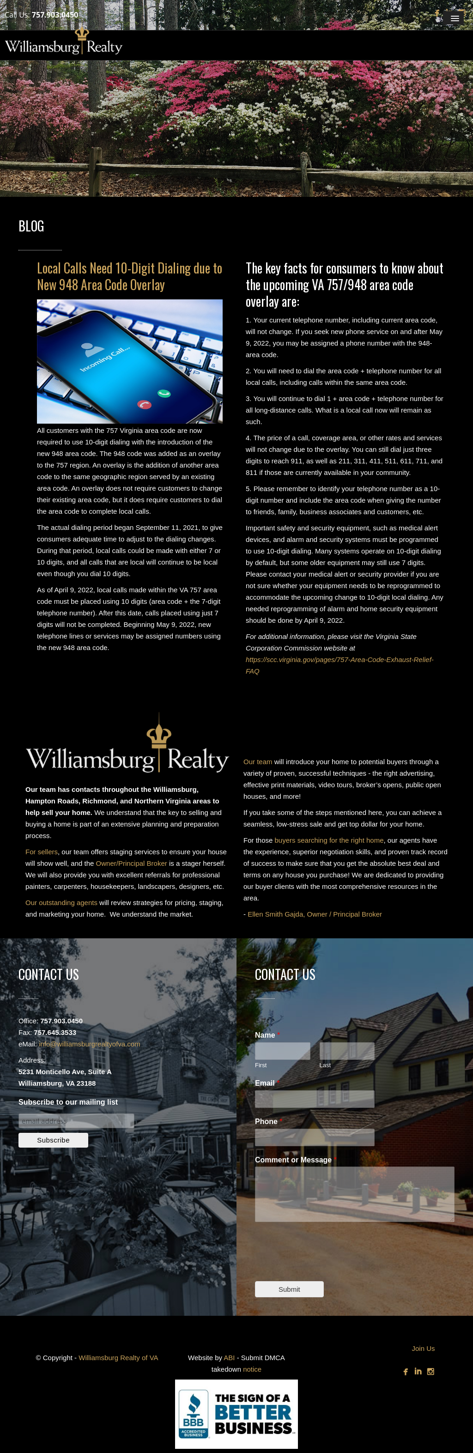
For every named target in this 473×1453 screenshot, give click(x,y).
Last (325, 1065)
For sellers (41, 852)
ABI (229, 1358)
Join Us (423, 1348)
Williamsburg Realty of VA (118, 1358)
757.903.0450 (55, 15)
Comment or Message (296, 1160)
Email (267, 1083)
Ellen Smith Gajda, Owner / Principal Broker (315, 914)
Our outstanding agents (61, 902)
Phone (269, 1121)
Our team (258, 762)
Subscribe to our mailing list (68, 1102)
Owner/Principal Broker (131, 863)
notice (252, 1369)
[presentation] (325, 1266)
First (261, 1065)
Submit (289, 1289)
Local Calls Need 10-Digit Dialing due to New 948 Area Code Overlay (129, 276)
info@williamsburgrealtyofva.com (89, 1044)
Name (267, 1035)
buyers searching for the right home (329, 840)
